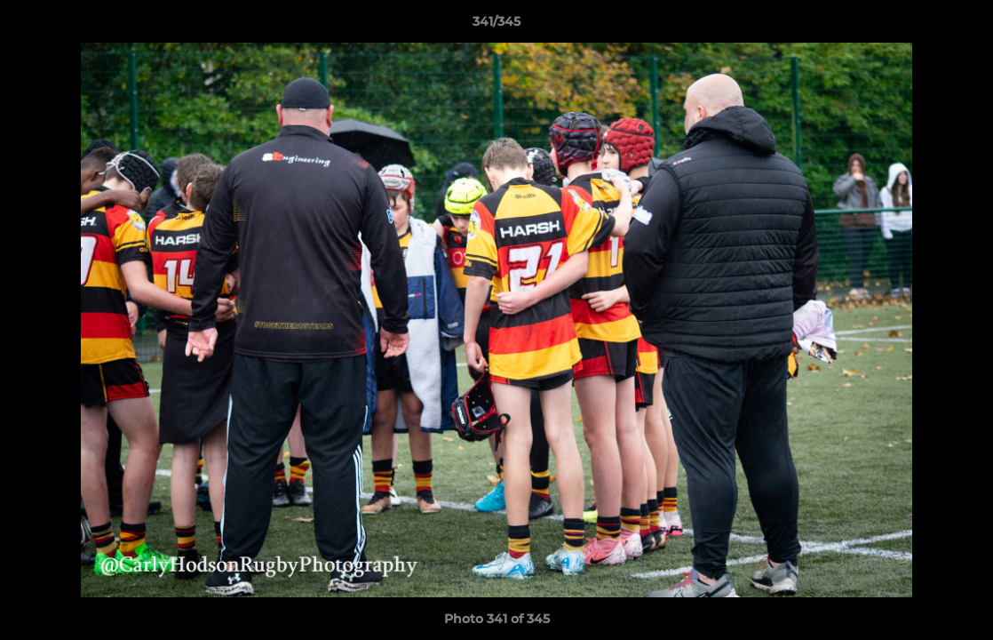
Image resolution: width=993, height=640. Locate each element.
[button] (961, 26)
